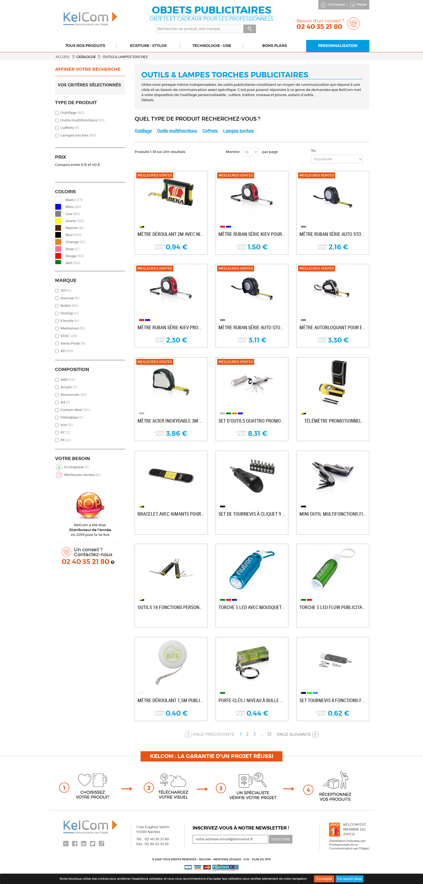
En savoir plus (349, 878)
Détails (147, 100)
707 (65, 290)
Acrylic (68, 387)
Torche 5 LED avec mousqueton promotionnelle (252, 607)
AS (65, 402)
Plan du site (261, 859)
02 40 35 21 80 (86, 561)
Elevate (69, 320)
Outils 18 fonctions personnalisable (171, 607)
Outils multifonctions (82, 120)
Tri (313, 150)
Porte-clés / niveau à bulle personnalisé (252, 700)
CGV (247, 859)
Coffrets (69, 127)
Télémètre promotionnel (332, 421)
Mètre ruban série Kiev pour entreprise (252, 234)
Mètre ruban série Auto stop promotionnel (332, 234)
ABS (67, 379)
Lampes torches (78, 135)
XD (66, 351)
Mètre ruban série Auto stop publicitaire (252, 327)
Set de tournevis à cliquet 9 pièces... (252, 514)
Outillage (72, 112)
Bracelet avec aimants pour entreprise (171, 514)
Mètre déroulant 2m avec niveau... (171, 234)
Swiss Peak (72, 343)
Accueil (63, 57)
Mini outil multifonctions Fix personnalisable (332, 514)
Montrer (233, 151)
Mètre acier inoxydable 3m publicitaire (171, 421)
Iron (66, 425)
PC (65, 432)
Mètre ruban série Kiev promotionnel (171, 327)
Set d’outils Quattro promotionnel (252, 421)
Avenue (69, 298)
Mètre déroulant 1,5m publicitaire (171, 700)
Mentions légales (227, 859)
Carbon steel (75, 409)
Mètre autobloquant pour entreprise (332, 327)
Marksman (72, 328)
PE (65, 440)
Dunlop (69, 313)
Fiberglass (71, 417)
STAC (68, 336)
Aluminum (73, 394)
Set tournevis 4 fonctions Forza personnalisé (332, 700)
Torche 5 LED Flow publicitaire (332, 607)
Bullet (69, 305)
